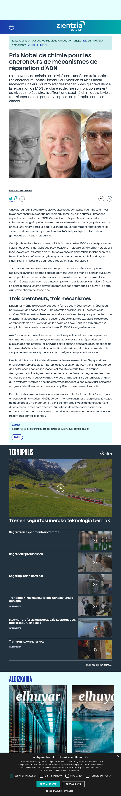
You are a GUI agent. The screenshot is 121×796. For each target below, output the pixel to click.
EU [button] (22, 199)
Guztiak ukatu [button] (73, 784)
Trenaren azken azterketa (26, 641)
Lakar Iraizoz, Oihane (20, 190)
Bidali (17, 437)
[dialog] (60, 774)
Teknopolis (21, 452)
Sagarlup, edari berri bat (26, 576)
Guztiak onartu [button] (48, 784)
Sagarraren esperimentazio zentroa (34, 532)
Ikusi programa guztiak (99, 665)
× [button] (118, 756)
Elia (85, 40)
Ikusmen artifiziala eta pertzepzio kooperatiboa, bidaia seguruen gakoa (42, 621)
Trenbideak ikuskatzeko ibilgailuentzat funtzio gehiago (41, 599)
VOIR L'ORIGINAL (38, 44)
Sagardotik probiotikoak (26, 554)
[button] (11, 27)
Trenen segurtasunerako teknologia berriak (59, 520)
